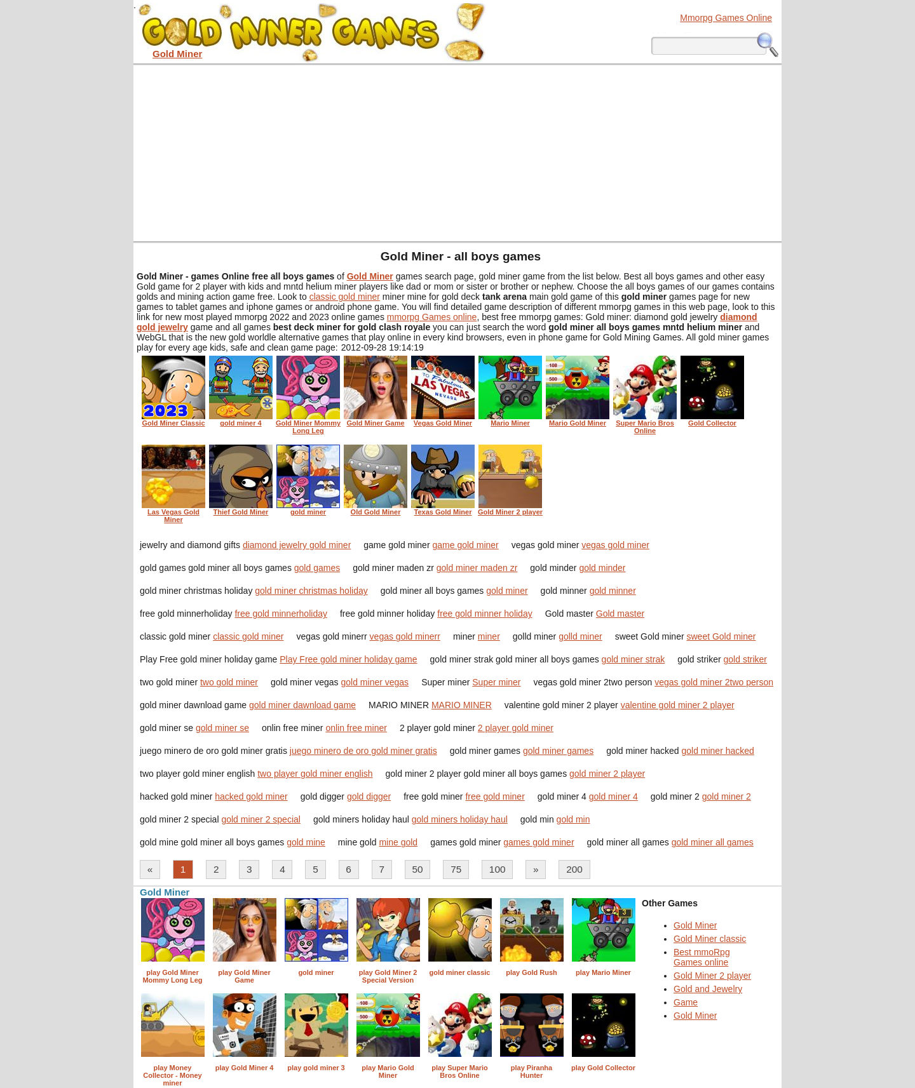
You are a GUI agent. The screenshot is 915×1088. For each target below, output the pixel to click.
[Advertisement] (457, 152)
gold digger (369, 796)
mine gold (398, 842)
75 (456, 869)
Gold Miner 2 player (712, 975)
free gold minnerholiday (280, 613)
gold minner (613, 591)
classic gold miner (344, 297)
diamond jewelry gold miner (297, 545)
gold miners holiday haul (460, 819)
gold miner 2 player (607, 774)
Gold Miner (695, 925)
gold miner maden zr (477, 568)
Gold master (620, 613)
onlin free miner (356, 728)
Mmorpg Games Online (726, 18)
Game (686, 1002)
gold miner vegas (375, 682)
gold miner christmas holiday (311, 591)
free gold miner (494, 796)
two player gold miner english (314, 774)
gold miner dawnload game (302, 705)
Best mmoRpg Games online (702, 957)
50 (417, 869)
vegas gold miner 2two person (713, 682)
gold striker (745, 659)
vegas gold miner (615, 545)
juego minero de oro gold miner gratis (363, 751)
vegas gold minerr (405, 636)
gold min (573, 819)
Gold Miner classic (710, 939)
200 (574, 869)
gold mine (306, 842)
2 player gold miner (515, 728)
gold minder (602, 568)
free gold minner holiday (484, 613)
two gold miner (229, 682)
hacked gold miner (251, 796)
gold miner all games (713, 842)
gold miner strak (633, 659)
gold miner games (558, 751)
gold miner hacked (717, 751)
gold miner (506, 591)
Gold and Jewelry (708, 989)
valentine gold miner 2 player (678, 705)
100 (497, 869)
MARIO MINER (461, 705)
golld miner (580, 636)
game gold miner (465, 545)
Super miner (496, 682)
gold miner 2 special (261, 819)
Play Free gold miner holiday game (348, 659)
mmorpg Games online (432, 317)
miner (489, 636)
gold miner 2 (726, 796)
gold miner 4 (613, 796)
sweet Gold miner (721, 636)
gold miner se (222, 728)
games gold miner (538, 842)
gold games (317, 568)
